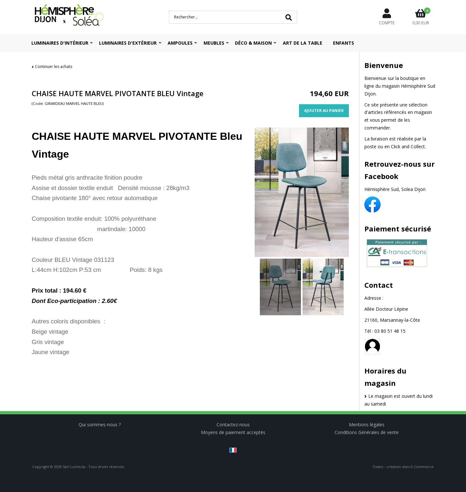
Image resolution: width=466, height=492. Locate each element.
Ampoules (180, 43)
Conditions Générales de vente (367, 432)
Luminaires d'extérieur (128, 43)
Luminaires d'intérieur (59, 43)
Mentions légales (366, 424)
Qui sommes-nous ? (100, 424)
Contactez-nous (233, 424)
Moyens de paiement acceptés (233, 432)
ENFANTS (343, 43)
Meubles (214, 43)
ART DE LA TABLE (302, 43)
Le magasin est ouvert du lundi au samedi (398, 400)
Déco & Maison (253, 43)
